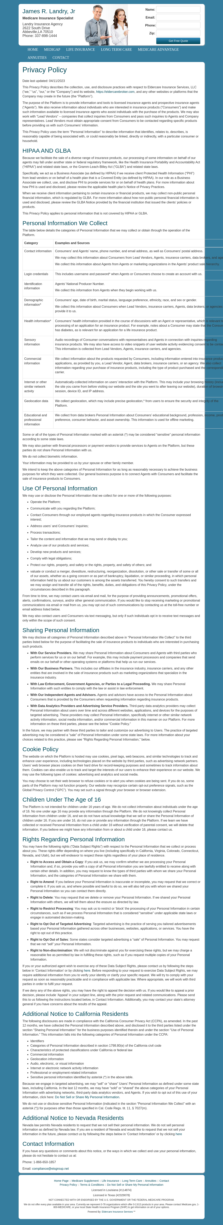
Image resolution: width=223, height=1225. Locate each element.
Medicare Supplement (85, 1180)
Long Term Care (116, 50)
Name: (150, 9)
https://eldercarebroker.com (115, 91)
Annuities (37, 58)
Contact (61, 58)
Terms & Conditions (92, 1184)
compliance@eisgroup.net (50, 1168)
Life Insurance (80, 50)
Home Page (61, 1180)
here (87, 970)
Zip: (152, 33)
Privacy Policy (68, 1184)
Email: (150, 17)
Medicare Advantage (158, 50)
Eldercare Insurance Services (117, 1211)
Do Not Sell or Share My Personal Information (87, 1097)
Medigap (52, 50)
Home (33, 50)
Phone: (150, 25)
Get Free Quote (178, 40)
